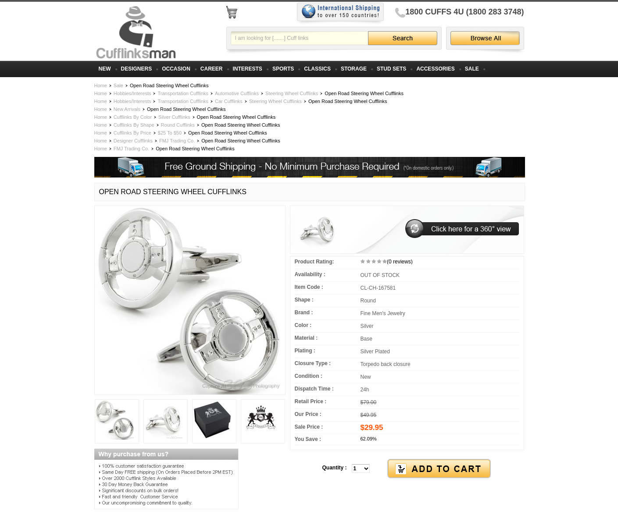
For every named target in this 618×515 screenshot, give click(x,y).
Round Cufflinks (178, 125)
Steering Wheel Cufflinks (291, 93)
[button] (407, 469)
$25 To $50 (170, 132)
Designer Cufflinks (133, 140)
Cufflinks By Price (132, 132)
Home (100, 85)
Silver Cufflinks (174, 117)
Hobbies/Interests (132, 93)
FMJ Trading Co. (177, 140)
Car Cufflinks (229, 101)
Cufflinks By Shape (134, 125)
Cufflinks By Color (133, 117)
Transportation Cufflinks (182, 93)
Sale (118, 85)
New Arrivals (127, 109)
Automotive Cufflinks (237, 93)
